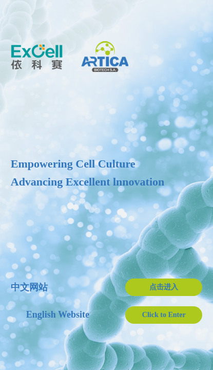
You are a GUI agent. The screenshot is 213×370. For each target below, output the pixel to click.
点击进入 (163, 287)
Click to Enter (164, 315)
